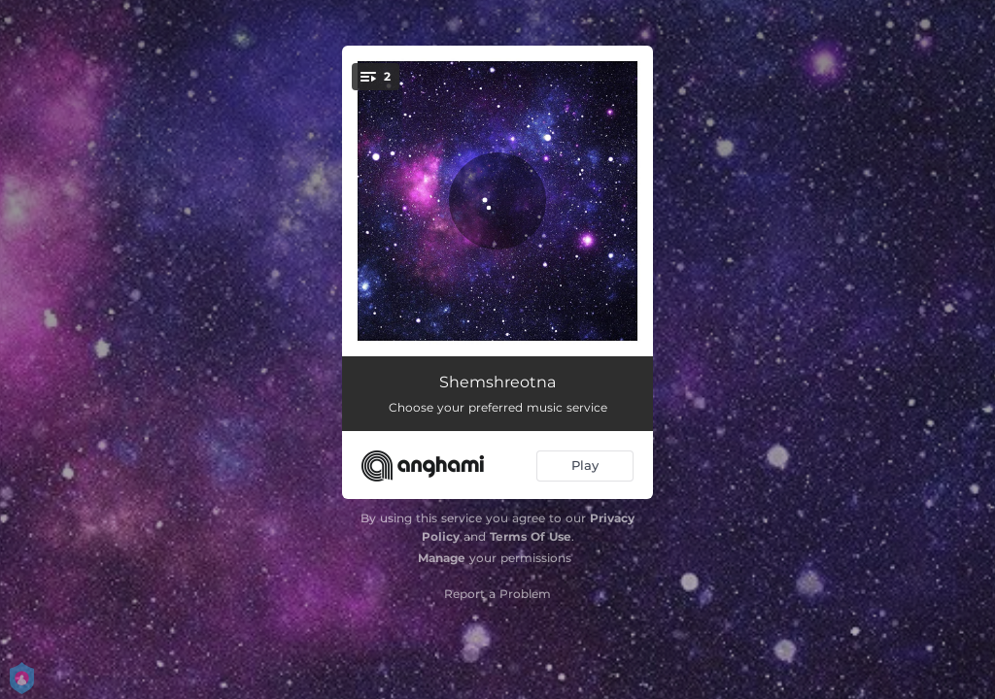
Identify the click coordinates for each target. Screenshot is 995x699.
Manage (441, 557)
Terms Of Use (530, 536)
